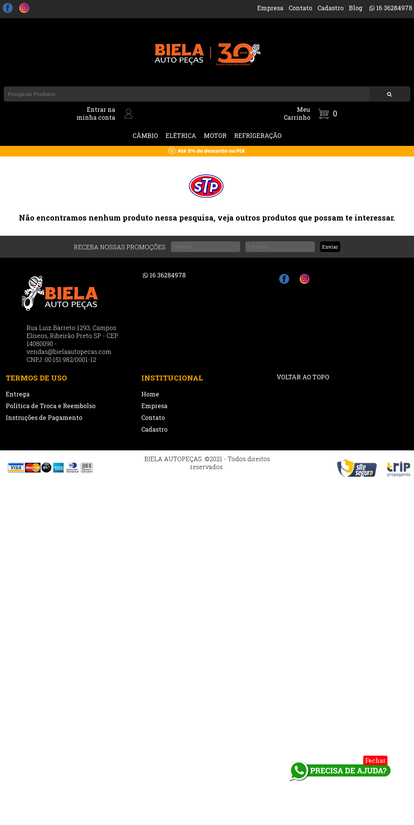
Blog (355, 8)
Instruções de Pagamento (44, 417)
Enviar (330, 246)
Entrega (18, 394)
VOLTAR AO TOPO (303, 377)
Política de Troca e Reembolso (50, 406)
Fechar (375, 760)
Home (150, 394)
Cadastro (330, 8)
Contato (300, 8)
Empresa (270, 8)
